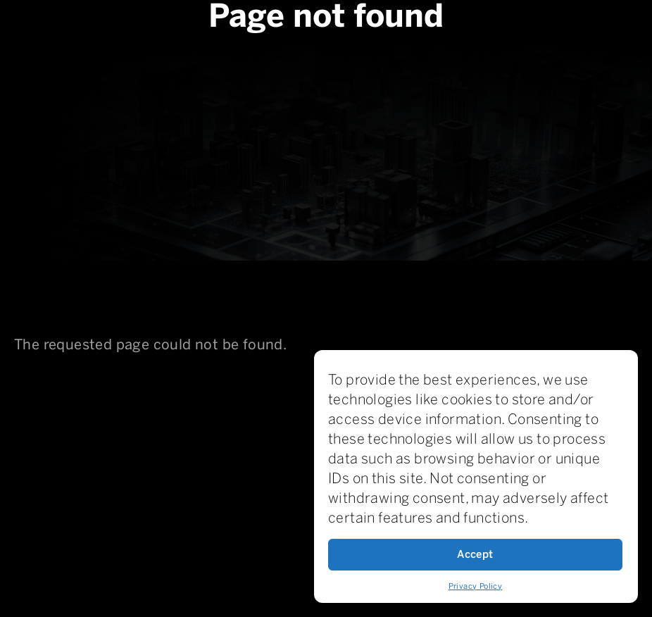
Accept (475, 554)
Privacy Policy (476, 586)
